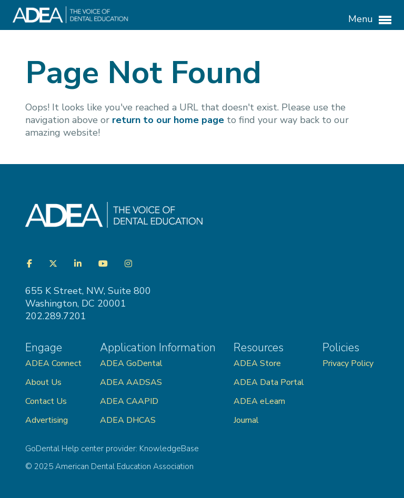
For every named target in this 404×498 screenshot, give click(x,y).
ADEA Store (257, 363)
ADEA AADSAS (131, 382)
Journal (246, 420)
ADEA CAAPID (129, 401)
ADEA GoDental (131, 363)
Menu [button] (369, 19)
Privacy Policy (347, 363)
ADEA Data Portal (269, 382)
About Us (43, 382)
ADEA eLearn (259, 401)
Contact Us (46, 401)
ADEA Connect (53, 363)
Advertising (47, 420)
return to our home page (168, 120)
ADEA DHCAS (128, 420)
